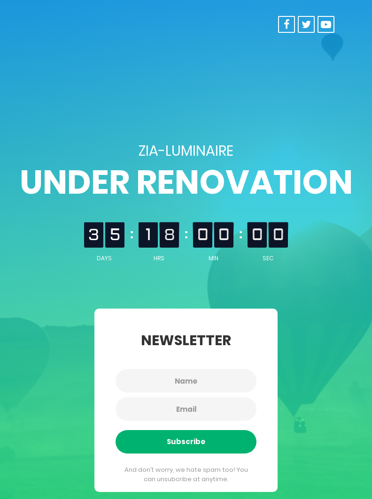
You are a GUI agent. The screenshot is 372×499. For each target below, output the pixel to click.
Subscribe (186, 441)
